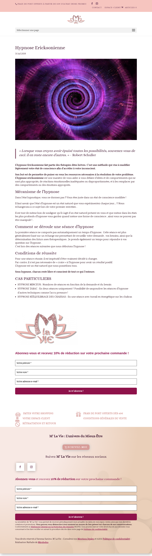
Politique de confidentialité (116, 543)
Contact (97, 8)
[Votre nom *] (76, 372)
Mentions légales (85, 543)
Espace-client (113, 8)
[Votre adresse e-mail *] (76, 381)
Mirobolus (43, 547)
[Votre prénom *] (76, 363)
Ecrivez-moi (77, 452)
